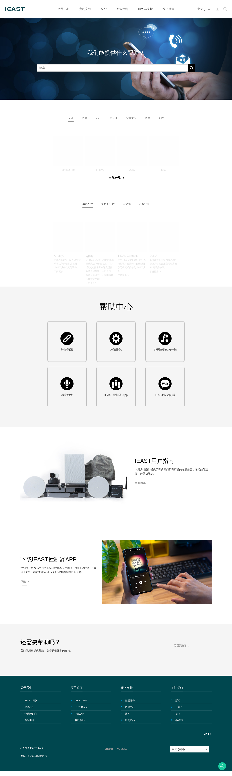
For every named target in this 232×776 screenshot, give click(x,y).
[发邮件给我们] (209, 735)
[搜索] (225, 9)
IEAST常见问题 (165, 395)
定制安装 (85, 9)
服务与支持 (145, 9)
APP (104, 9)
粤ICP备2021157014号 (33, 756)
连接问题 (67, 350)
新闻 (177, 701)
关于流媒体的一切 (165, 350)
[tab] (69, 118)
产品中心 (63, 9)
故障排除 (116, 350)
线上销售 (168, 9)
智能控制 (122, 9)
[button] (217, 9)
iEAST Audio (37, 749)
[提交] (191, 68)
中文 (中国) (204, 9)
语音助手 (67, 395)
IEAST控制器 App (116, 395)
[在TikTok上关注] (205, 735)
